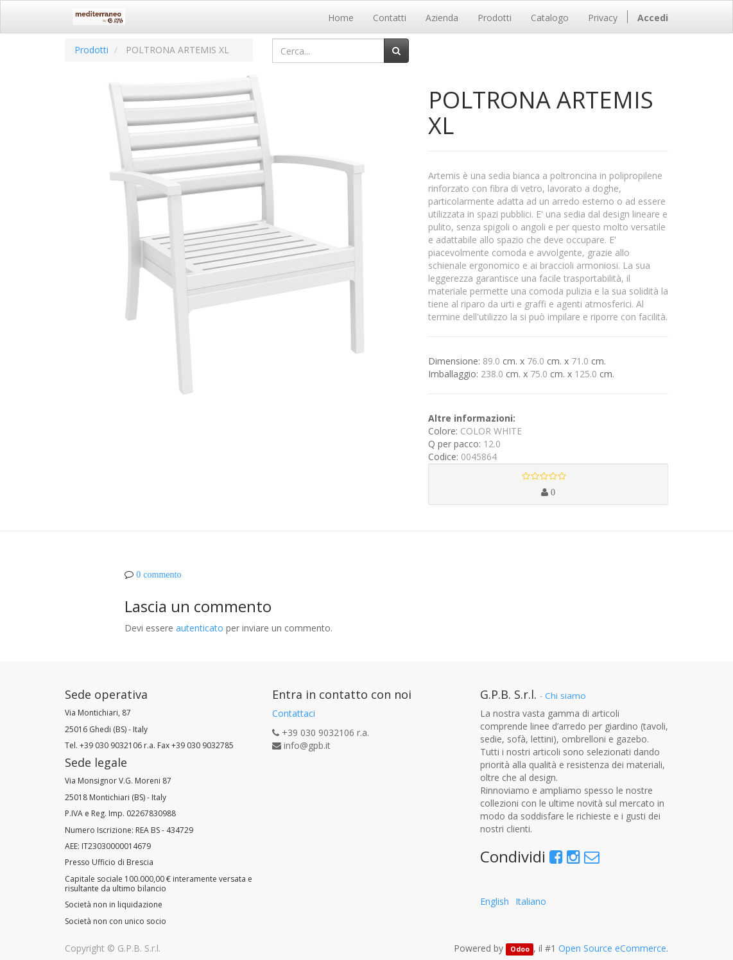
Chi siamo (565, 695)
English (494, 901)
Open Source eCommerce (612, 948)
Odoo (520, 949)
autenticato (199, 628)
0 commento (158, 574)
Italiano (530, 901)
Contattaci (293, 713)
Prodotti (91, 50)
